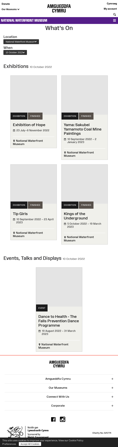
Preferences (9, 444)
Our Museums (10, 9)
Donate (6, 3)
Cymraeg (112, 3)
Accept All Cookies (30, 444)
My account (110, 8)
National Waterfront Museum (24, 20)
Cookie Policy (76, 440)
